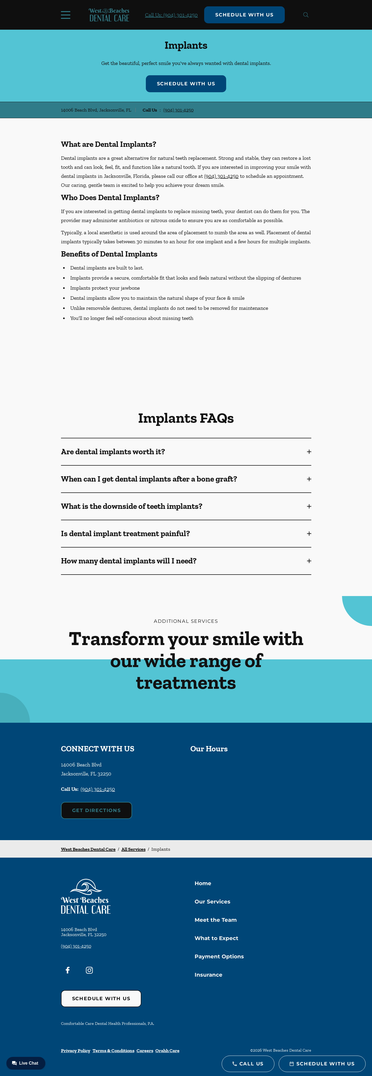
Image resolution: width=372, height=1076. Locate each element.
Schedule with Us (244, 15)
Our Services (212, 901)
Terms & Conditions (113, 1050)
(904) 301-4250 (178, 110)
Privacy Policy (75, 1050)
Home (203, 883)
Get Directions (96, 810)
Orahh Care (167, 1050)
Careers (145, 1050)
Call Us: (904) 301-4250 (171, 15)
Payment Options (219, 956)
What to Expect (216, 938)
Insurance (208, 975)
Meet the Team (216, 920)
